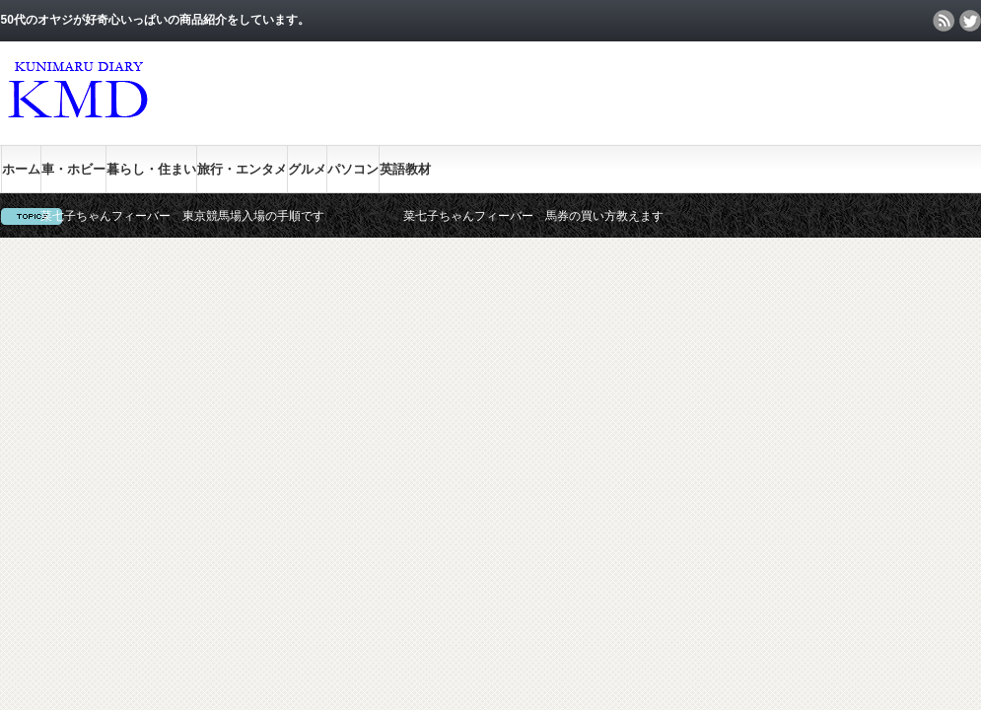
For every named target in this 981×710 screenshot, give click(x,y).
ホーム (21, 169)
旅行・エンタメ (242, 169)
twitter (970, 21)
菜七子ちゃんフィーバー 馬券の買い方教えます (533, 216)
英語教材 (405, 169)
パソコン (353, 169)
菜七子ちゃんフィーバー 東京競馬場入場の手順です (182, 216)
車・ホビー (73, 169)
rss (943, 21)
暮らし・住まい (151, 169)
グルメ (307, 169)
